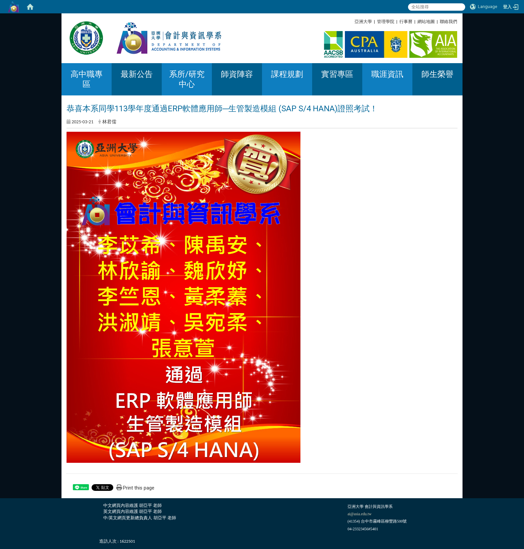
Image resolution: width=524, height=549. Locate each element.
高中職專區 (87, 79)
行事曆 (405, 21)
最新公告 (137, 74)
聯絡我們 (448, 21)
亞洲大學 (363, 21)
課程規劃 (287, 74)
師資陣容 (237, 74)
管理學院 (385, 21)
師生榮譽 (437, 74)
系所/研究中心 (187, 79)
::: (454, 21)
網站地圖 (426, 21)
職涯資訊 (387, 74)
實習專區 (337, 74)
